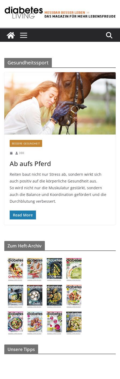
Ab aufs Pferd (30, 163)
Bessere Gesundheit (26, 143)
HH (21, 153)
